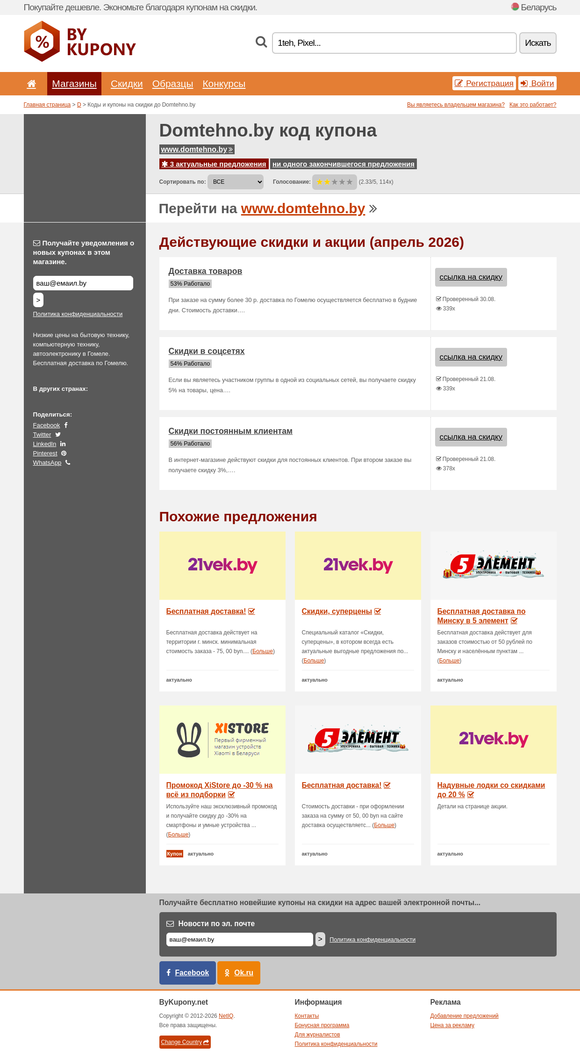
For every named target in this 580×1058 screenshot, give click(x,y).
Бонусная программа (322, 1025)
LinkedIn (45, 443)
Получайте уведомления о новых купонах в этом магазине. (84, 252)
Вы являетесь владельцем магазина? (456, 104)
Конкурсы (223, 83)
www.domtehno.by (197, 149)
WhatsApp (47, 462)
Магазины (74, 83)
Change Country (185, 1042)
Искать (538, 43)
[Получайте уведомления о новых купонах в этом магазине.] (83, 283)
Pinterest (45, 453)
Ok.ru (243, 973)
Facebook (46, 425)
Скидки (127, 83)
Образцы (172, 83)
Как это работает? (533, 104)
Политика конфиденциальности (78, 313)
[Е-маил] (239, 939)
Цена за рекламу (452, 1025)
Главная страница (47, 104)
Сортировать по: (182, 182)
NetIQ (226, 1016)
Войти (537, 83)
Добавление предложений (464, 1016)
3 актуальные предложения (214, 164)
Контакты (307, 1016)
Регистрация (484, 83)
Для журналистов (317, 1034)
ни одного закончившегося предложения (343, 164)
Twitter (42, 434)
